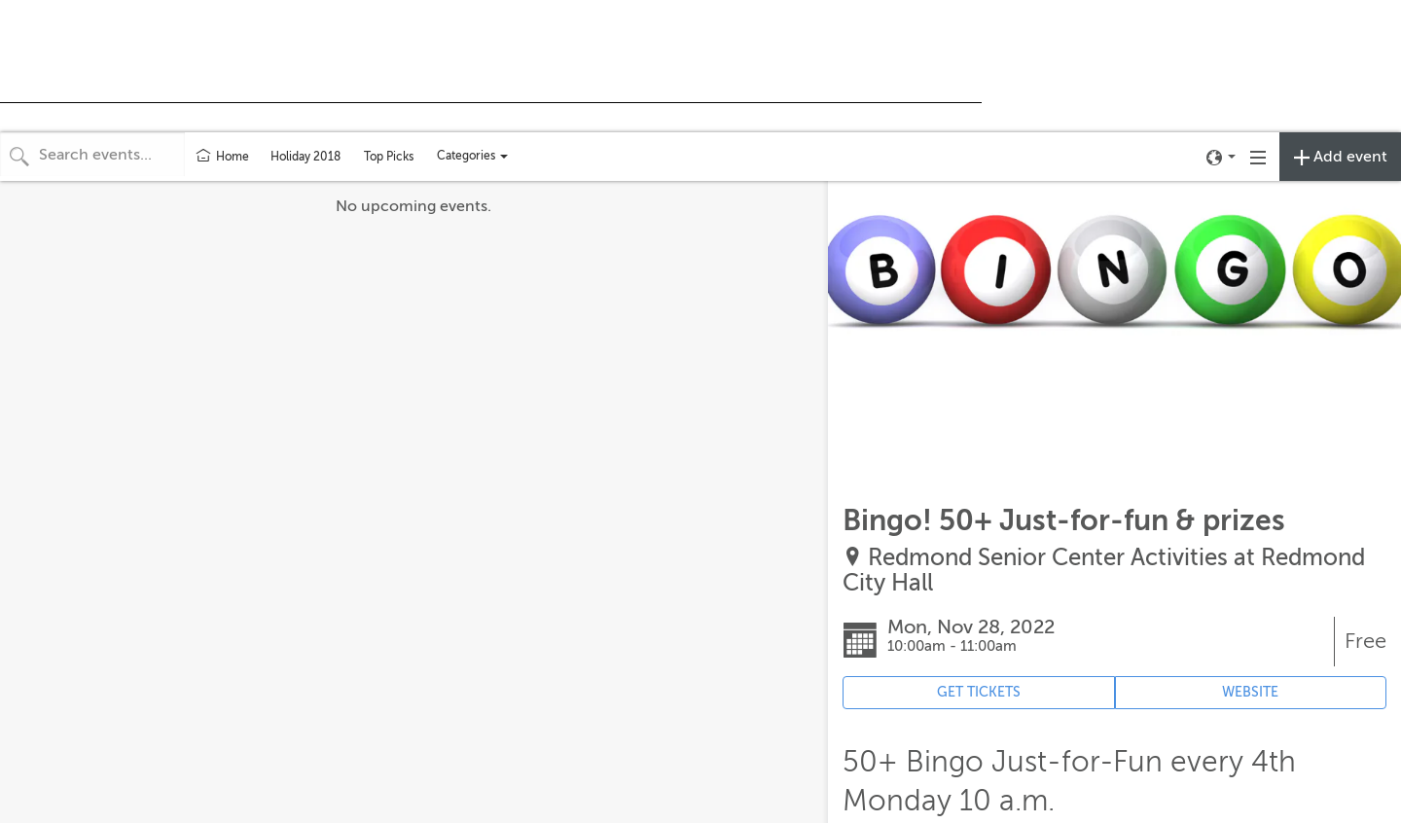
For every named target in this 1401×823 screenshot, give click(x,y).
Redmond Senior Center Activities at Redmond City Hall (1104, 570)
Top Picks (388, 156)
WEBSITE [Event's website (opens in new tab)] (1250, 692)
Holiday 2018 (305, 156)
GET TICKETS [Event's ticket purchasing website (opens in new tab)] (979, 692)
